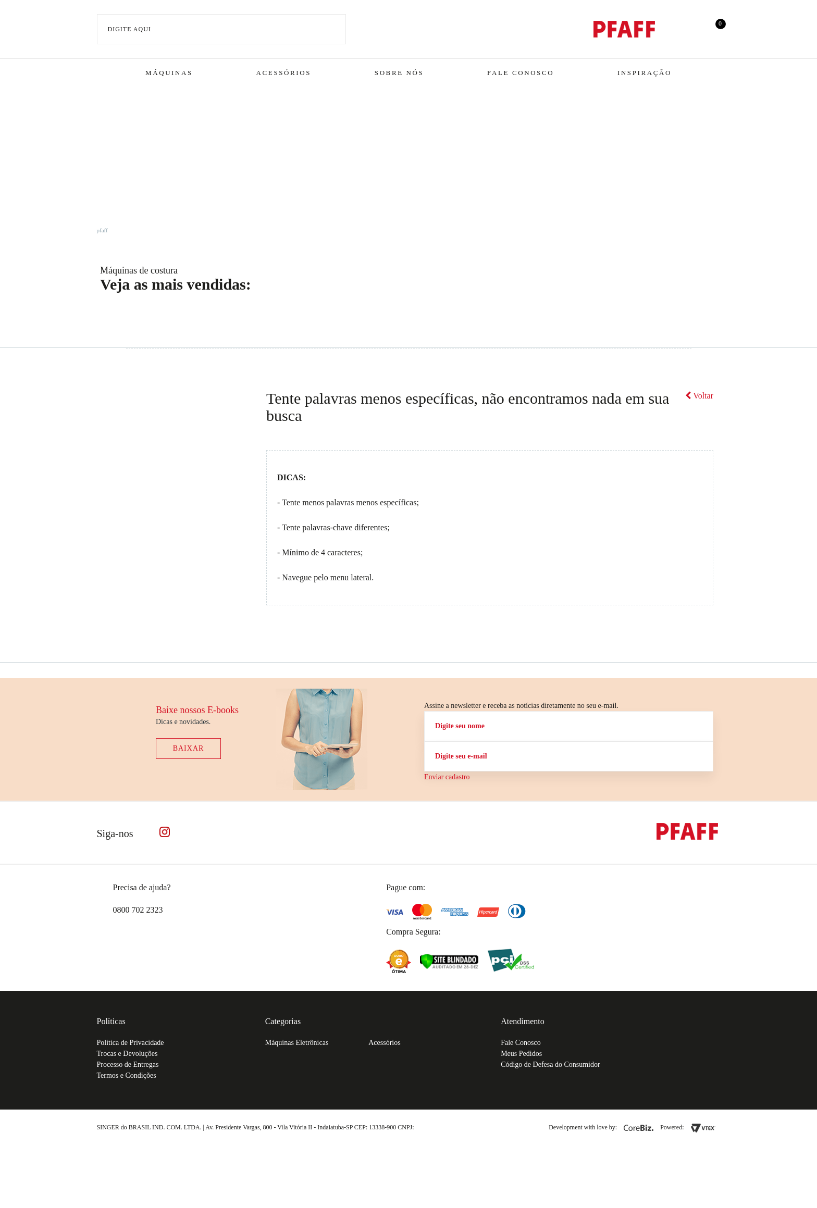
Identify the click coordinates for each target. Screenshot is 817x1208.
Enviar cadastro (446, 777)
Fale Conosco (520, 73)
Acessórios (283, 73)
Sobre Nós (399, 73)
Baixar (188, 748)
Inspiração (644, 73)
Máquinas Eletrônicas (297, 1043)
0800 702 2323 (138, 909)
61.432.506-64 (439, 1127)
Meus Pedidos (521, 1053)
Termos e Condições (126, 1075)
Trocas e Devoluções (127, 1053)
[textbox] (221, 29)
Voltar (699, 395)
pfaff (102, 230)
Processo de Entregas (128, 1064)
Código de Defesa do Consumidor (550, 1064)
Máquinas (169, 73)
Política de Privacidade (130, 1043)
